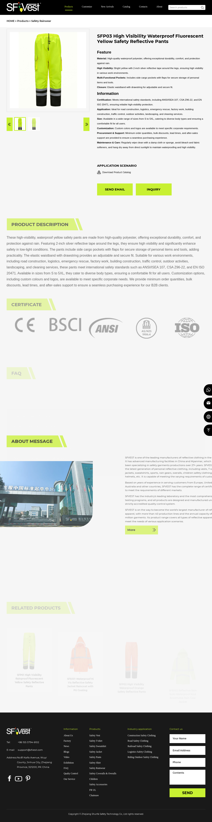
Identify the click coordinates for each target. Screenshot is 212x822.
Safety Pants (95, 757)
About (159, 6)
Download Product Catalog (114, 172)
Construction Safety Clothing (141, 735)
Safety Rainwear (41, 21)
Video (66, 757)
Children (93, 779)
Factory (67, 741)
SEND (187, 793)
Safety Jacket (95, 752)
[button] (10, 124)
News (66, 746)
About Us (68, 735)
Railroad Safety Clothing (139, 746)
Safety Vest (94, 735)
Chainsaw (94, 795)
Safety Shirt (95, 762)
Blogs (66, 752)
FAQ (66, 768)
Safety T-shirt (95, 741)
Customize (87, 6)
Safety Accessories (98, 784)
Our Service (69, 779)
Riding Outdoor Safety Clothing (143, 757)
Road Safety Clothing (138, 741)
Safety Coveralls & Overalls (102, 773)
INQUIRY (153, 189)
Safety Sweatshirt (97, 746)
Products (69, 6)
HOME (10, 21)
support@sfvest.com (30, 749)
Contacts (143, 6)
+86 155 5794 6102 (28, 742)
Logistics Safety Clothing (140, 752)
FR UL (92, 790)
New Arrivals (107, 6)
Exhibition (69, 762)
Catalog (126, 6)
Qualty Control (71, 773)
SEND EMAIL (115, 189)
